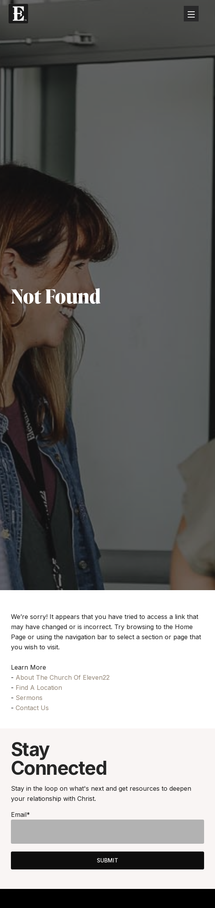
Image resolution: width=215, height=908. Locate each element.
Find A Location (39, 687)
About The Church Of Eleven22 (63, 677)
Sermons (29, 698)
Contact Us (32, 708)
